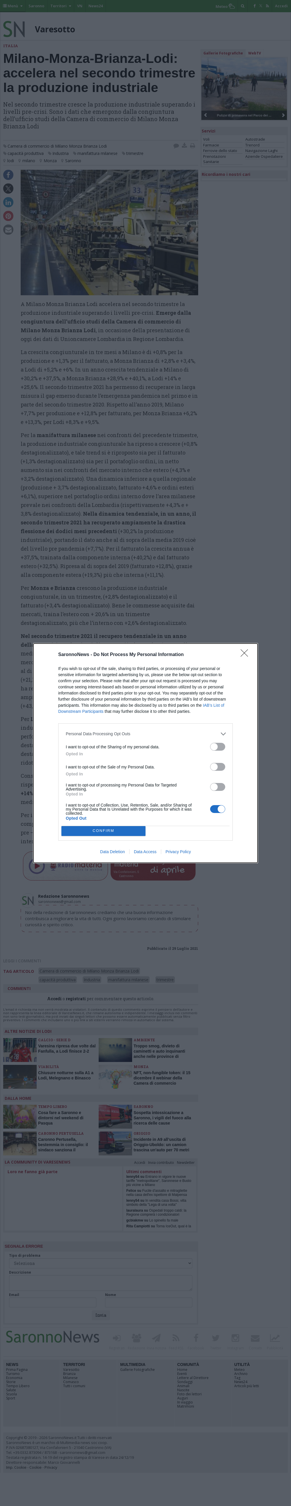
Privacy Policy (178, 851)
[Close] (246, 654)
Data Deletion (112, 851)
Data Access (145, 851)
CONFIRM (103, 831)
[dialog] (145, 753)
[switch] (217, 747)
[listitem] (145, 734)
